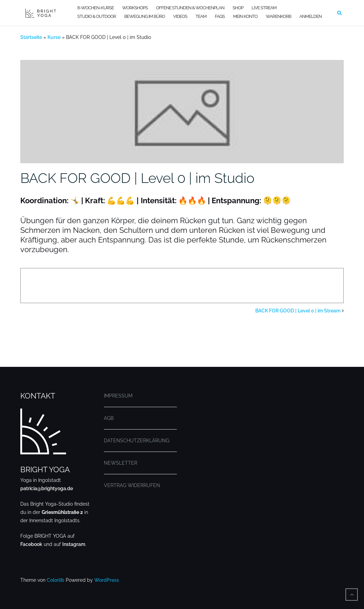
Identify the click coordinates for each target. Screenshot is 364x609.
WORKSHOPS (135, 7)
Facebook (31, 544)
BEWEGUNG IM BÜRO (144, 16)
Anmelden (310, 16)
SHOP (238, 7)
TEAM (200, 16)
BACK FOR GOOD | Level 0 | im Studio (137, 178)
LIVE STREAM (263, 7)
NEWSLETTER (120, 463)
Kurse (54, 37)
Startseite (31, 37)
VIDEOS (180, 16)
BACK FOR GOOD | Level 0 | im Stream (298, 310)
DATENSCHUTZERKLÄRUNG (136, 440)
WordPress (106, 580)
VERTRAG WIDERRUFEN (132, 485)
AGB (109, 418)
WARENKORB (278, 16)
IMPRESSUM (118, 396)
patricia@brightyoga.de (46, 488)
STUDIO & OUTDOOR (96, 16)
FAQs (220, 16)
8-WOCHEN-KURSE (95, 7)
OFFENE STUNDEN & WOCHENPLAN (190, 7)
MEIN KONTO (245, 16)
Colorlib (55, 580)
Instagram (73, 544)
